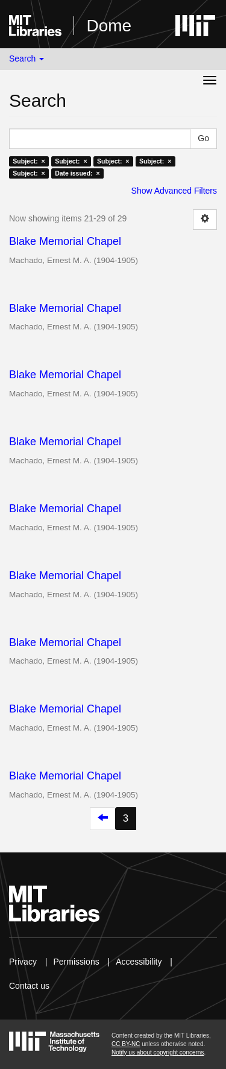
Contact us (29, 986)
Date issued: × (77, 173)
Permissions (76, 961)
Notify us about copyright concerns (157, 1052)
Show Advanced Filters (174, 190)
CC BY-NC (125, 1044)
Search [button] (26, 58)
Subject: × (29, 161)
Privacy (23, 961)
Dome (108, 25)
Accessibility (139, 961)
